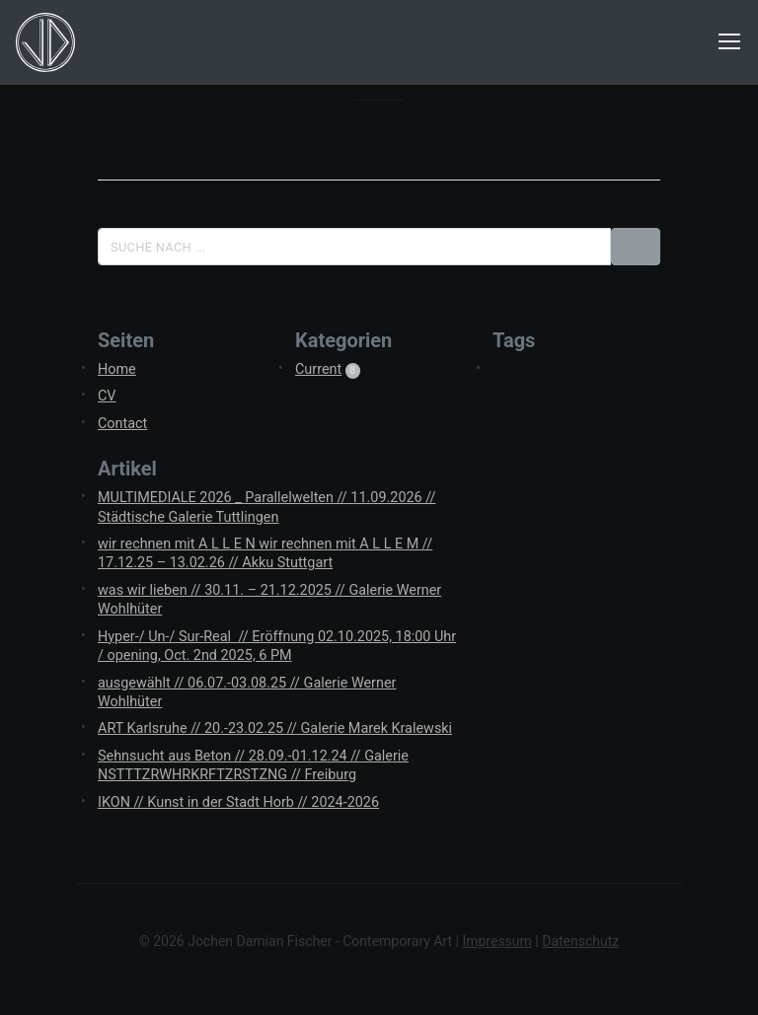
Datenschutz (580, 941)
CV (107, 396)
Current (318, 369)
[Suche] (354, 246)
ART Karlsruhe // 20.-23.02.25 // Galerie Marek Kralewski (275, 728)
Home (117, 369)
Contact (122, 423)
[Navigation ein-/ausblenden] (729, 42)
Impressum (496, 941)
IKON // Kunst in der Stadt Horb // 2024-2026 (238, 802)
